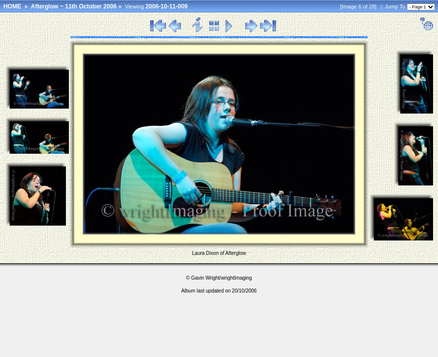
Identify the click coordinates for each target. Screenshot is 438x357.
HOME (12, 6)
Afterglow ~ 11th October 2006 (73, 6)
